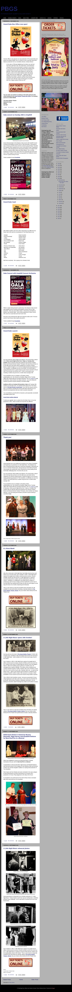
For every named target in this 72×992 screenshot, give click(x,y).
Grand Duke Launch (10, 331)
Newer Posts (7, 979)
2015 (59, 209)
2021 (59, 172)
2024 (59, 167)
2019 (59, 176)
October (60, 186)
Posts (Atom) (11, 982)
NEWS (19, 18)
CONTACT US (43, 18)
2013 (59, 212)
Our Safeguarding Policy (47, 121)
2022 (59, 171)
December (61, 180)
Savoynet (58, 153)
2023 (59, 169)
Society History (45, 123)
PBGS (9, 8)
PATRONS (56, 18)
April (60, 197)
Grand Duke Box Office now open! (15, 24)
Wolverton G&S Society (61, 134)
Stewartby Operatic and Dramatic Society (61, 137)
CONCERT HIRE (34, 18)
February (61, 201)
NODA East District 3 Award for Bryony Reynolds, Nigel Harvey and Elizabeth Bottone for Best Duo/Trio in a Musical (19, 736)
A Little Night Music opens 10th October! (17, 637)
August (60, 190)
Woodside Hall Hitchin (60, 128)
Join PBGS (44, 116)
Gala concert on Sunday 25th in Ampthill (17, 115)
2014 (59, 211)
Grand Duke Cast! (9, 202)
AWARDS (49, 18)
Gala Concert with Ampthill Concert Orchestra (19, 273)
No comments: (11, 107)
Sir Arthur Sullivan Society (61, 150)
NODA (57, 130)
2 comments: (11, 727)
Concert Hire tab (46, 165)
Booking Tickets (45, 118)
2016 (59, 207)
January (60, 203)
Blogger (53, 988)
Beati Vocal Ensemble (60, 142)
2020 (59, 174)
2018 (59, 178)
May (60, 196)
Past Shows (44, 126)
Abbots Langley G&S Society (62, 139)
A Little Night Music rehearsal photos (16, 848)
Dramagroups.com (60, 144)
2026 (59, 163)
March (60, 199)
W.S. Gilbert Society (60, 148)
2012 (59, 214)
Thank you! (7, 437)
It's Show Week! (9, 548)
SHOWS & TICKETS (12, 18)
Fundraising (44, 125)
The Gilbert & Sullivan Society (62, 152)
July (60, 192)
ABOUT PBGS (26, 18)
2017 (59, 205)
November (61, 185)
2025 (59, 165)
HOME (4, 18)
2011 (59, 216)
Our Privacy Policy (45, 120)
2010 (59, 218)
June (60, 194)
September (61, 188)
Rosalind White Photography (62, 158)
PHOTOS (61, 18)
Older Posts (34, 979)
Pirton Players (59, 141)
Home (21, 979)
